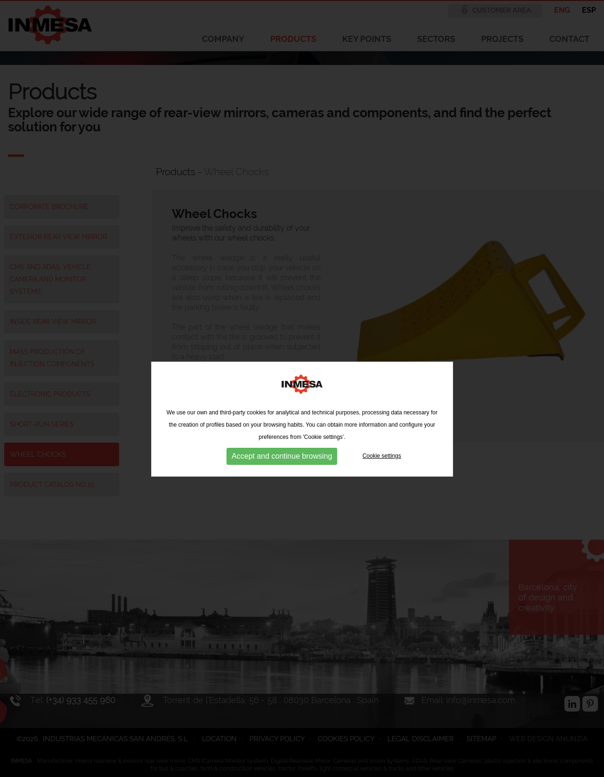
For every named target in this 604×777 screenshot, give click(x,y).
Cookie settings (381, 471)
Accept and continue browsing (282, 472)
